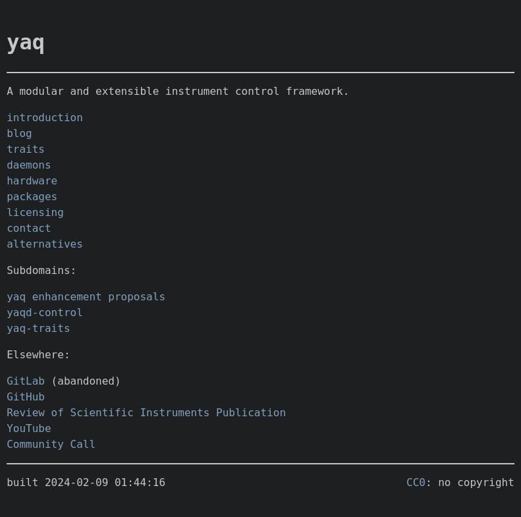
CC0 (415, 482)
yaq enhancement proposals (86, 296)
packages (32, 196)
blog (19, 133)
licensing (35, 212)
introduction (45, 117)
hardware (32, 181)
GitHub (26, 397)
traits (26, 149)
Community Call (51, 444)
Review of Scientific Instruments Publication (146, 412)
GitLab (26, 381)
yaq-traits (38, 328)
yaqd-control (45, 312)
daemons (29, 165)
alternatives (45, 244)
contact (29, 228)
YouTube (29, 428)
